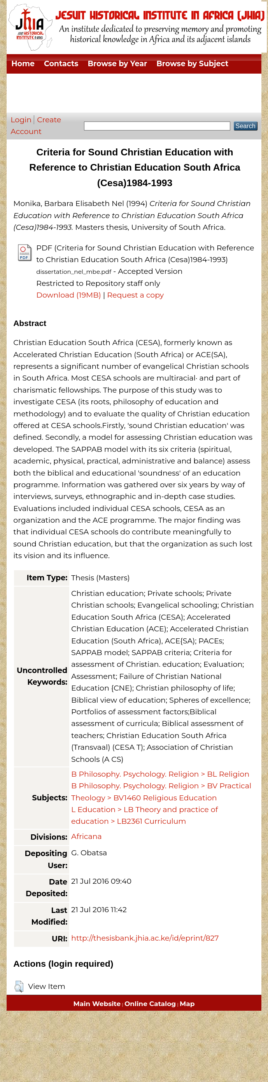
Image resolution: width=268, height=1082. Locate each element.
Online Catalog (150, 1004)
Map (187, 1004)
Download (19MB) (68, 295)
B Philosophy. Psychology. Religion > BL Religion (160, 774)
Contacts (61, 63)
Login (21, 119)
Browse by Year (117, 63)
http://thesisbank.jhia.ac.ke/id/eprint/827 (145, 938)
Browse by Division (48, 83)
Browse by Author (46, 102)
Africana (86, 836)
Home (23, 63)
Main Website (97, 1004)
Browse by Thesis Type (138, 83)
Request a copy (135, 295)
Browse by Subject (192, 63)
